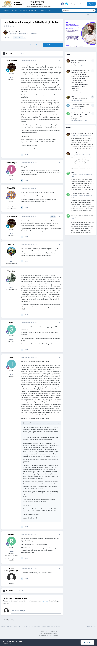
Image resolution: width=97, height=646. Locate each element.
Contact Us (53, 631)
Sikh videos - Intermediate (28, 10)
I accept (87, 642)
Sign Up (91, 4)
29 (11, 77)
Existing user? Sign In (77, 4)
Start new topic (35, 45)
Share (7, 37)
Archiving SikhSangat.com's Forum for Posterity (82, 133)
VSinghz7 (75, 118)
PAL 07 (11, 244)
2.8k (11, 288)
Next (11, 53)
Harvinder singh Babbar (80, 98)
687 (11, 179)
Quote (27, 155)
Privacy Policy (44, 631)
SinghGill (75, 64)
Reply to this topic (53, 45)
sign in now (45, 601)
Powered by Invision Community (48, 635)
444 (11, 551)
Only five (11, 271)
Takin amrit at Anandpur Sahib (80, 104)
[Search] (75, 10)
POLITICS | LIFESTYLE (30, 33)
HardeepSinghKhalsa (79, 106)
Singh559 (11, 188)
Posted (29, 60)
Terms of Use (7, 643)
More (51, 10)
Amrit (72, 96)
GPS (11, 323)
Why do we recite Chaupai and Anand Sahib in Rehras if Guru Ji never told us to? (80, 115)
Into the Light (11, 163)
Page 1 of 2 (23, 53)
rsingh (11, 534)
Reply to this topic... (19, 611)
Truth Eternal (15, 31)
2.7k (11, 339)
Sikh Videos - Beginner (10, 10)
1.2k (11, 261)
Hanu (11, 357)
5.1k (11, 205)
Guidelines (43, 10)
